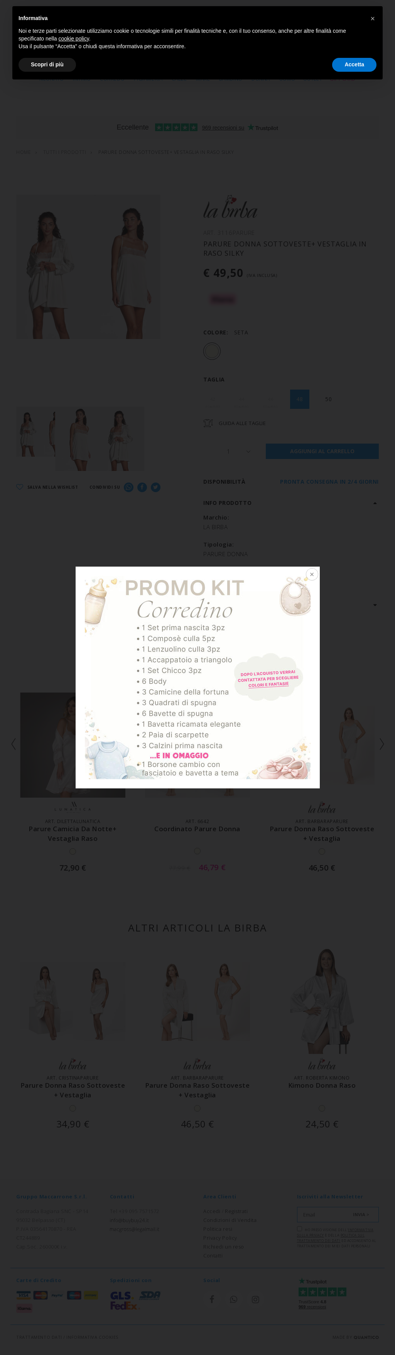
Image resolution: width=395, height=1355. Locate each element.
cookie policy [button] (74, 38)
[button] (372, 18)
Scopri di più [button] (47, 64)
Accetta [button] (354, 64)
